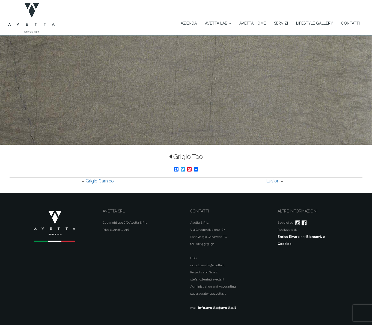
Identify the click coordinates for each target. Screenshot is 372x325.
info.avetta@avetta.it (217, 308)
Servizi (281, 23)
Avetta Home (252, 23)
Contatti (350, 23)
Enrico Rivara (289, 237)
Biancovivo (315, 237)
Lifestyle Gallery (314, 23)
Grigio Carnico (100, 181)
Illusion (272, 181)
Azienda (189, 23)
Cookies (284, 244)
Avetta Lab (218, 23)
